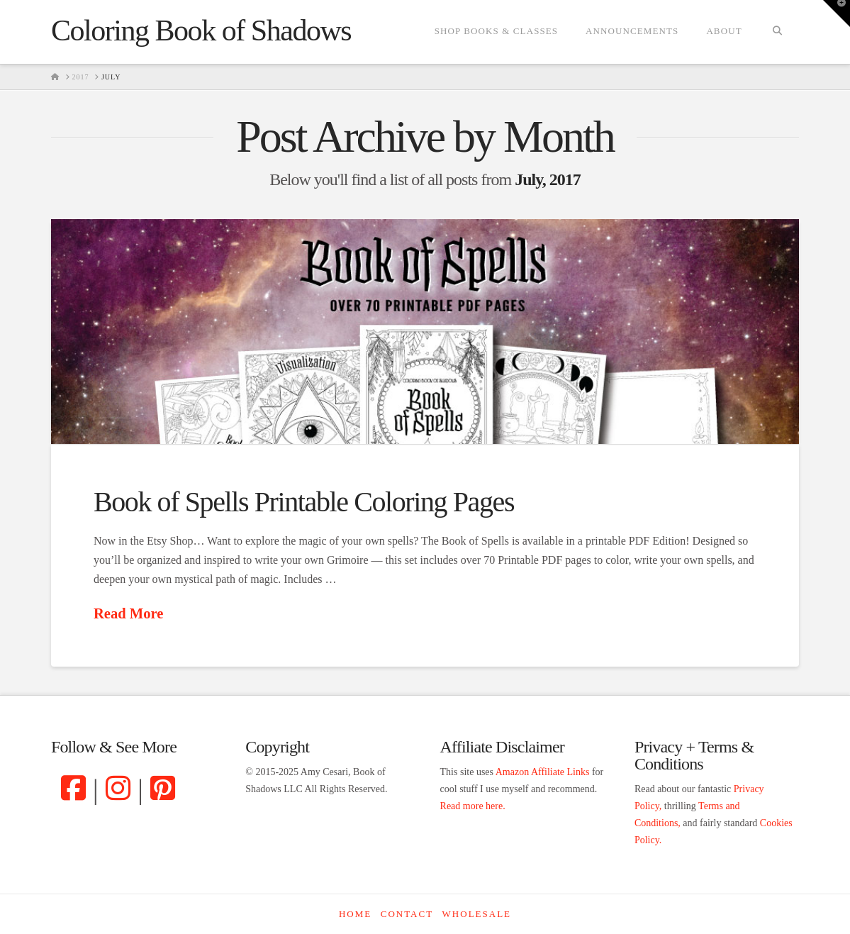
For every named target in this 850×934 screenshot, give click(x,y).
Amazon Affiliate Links (543, 772)
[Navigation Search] (777, 32)
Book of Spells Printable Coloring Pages (304, 502)
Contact (407, 913)
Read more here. (472, 806)
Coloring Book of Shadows (201, 30)
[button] (836, 13)
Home (355, 913)
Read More (128, 613)
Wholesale (476, 913)
